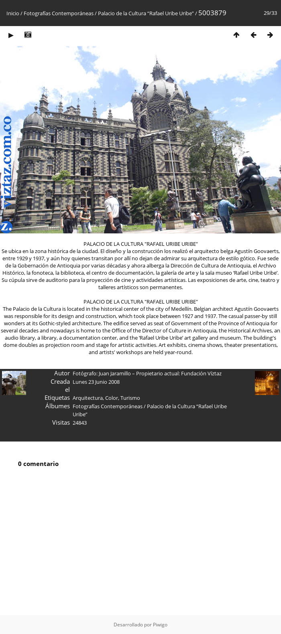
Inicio (12, 13)
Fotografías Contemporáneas (59, 13)
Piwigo (160, 624)
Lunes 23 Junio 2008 (96, 381)
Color (111, 397)
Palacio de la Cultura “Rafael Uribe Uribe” (146, 13)
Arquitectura (88, 397)
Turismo (130, 397)
